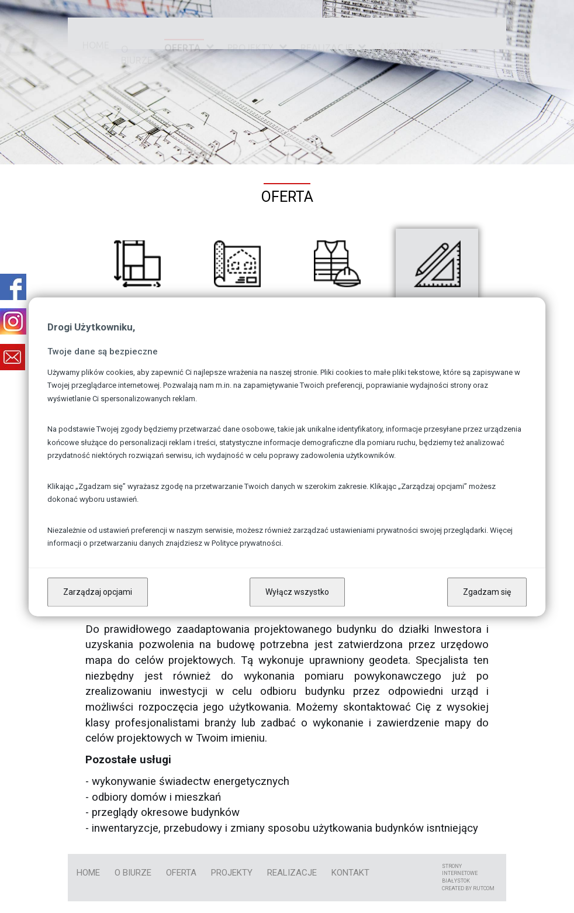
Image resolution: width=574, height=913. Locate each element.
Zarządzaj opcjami (97, 592)
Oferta (182, 32)
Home (95, 32)
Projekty (250, 34)
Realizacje (326, 47)
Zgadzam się (487, 592)
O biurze (137, 32)
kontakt (350, 872)
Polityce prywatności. (247, 543)
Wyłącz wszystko (297, 592)
